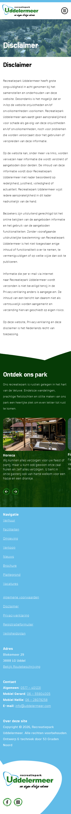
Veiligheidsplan (14, 633)
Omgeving (10, 538)
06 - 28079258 (36, 700)
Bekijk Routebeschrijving (21, 667)
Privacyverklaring (16, 615)
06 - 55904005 (38, 694)
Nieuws (8, 556)
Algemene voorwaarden (21, 597)
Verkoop (9, 547)
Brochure (10, 565)
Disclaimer (11, 606)
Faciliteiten (11, 529)
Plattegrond (11, 575)
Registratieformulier (18, 624)
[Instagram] (18, 802)
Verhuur (9, 520)
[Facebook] (7, 802)
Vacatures (10, 584)
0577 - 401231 (30, 688)
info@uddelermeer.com (33, 706)
